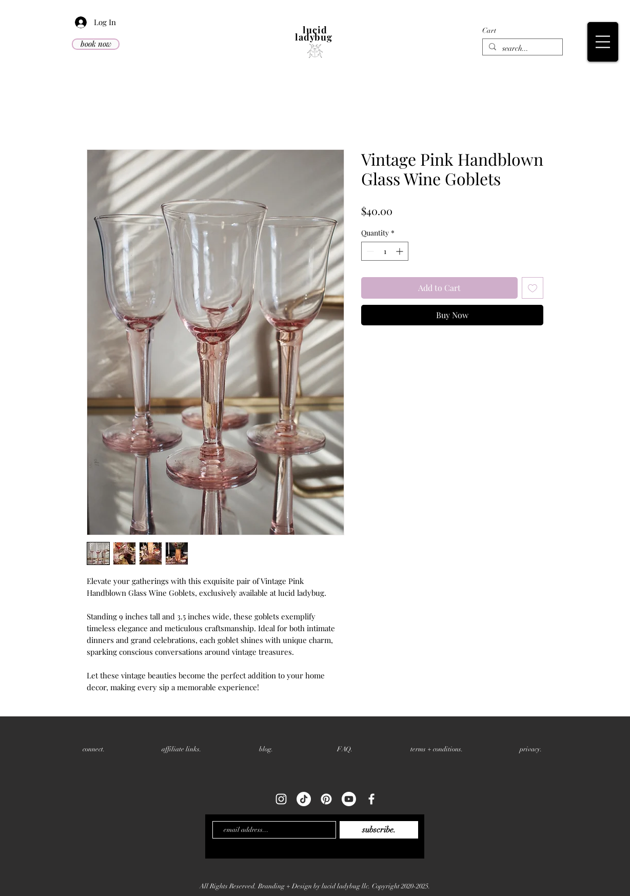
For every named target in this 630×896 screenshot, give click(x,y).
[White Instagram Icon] (281, 799)
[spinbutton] (385, 251)
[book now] (96, 44)
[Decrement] (369, 251)
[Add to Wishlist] (532, 288)
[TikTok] (304, 799)
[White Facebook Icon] (371, 799)
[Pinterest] (326, 799)
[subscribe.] (379, 830)
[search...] (521, 48)
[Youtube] (349, 799)
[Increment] (400, 251)
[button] (546, 30)
